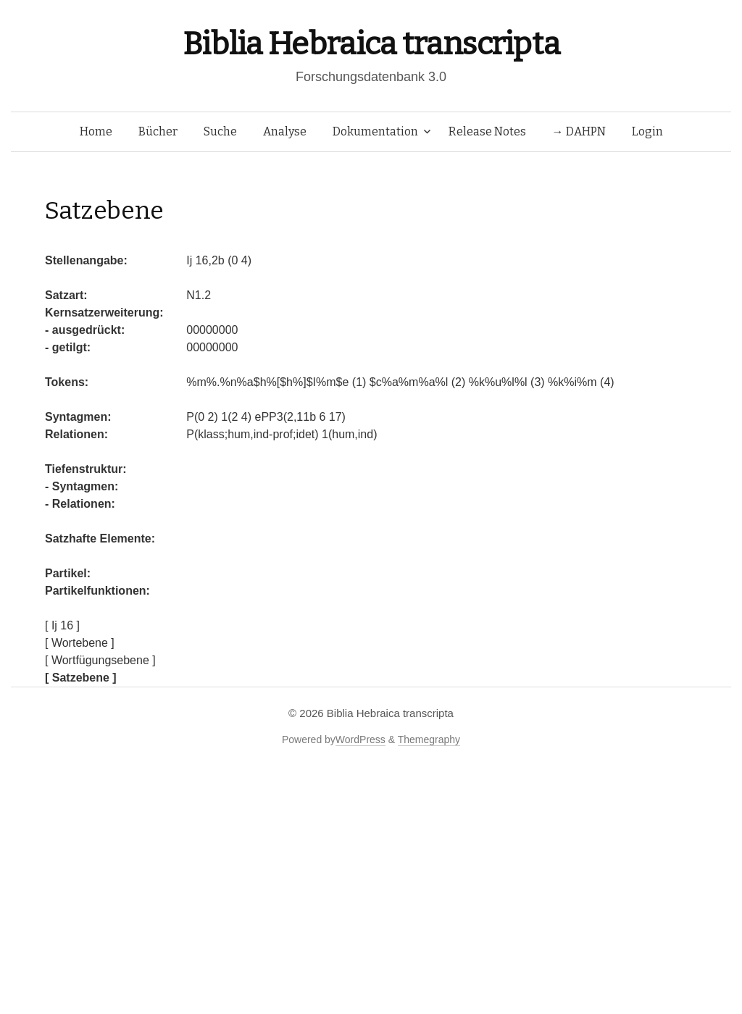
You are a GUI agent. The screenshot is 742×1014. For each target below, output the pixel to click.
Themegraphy (429, 739)
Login (647, 131)
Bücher (158, 131)
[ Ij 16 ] (62, 625)
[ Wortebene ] (79, 643)
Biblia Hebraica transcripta (371, 43)
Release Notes (487, 131)
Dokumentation (375, 131)
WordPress (360, 739)
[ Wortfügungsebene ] (100, 660)
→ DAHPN (579, 131)
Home (96, 131)
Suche (220, 131)
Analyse (285, 131)
